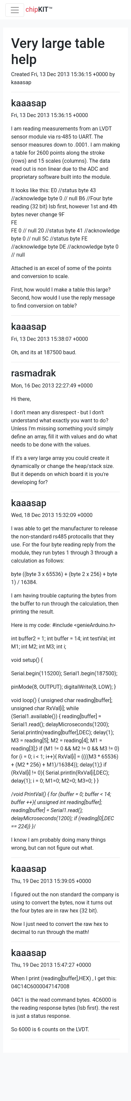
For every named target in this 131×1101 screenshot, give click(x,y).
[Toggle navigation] (14, 10)
